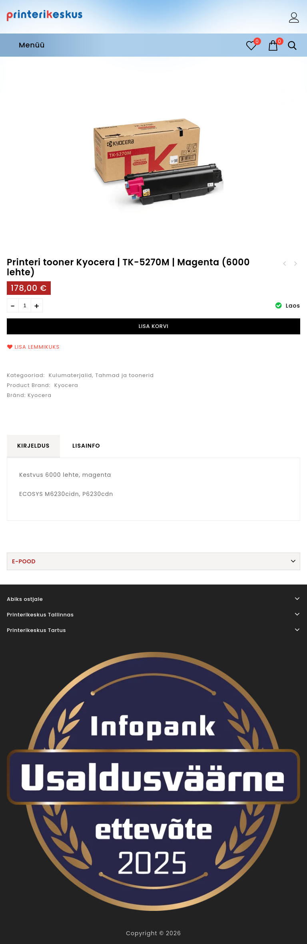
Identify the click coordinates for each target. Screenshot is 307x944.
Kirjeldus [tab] (33, 446)
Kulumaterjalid (70, 375)
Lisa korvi (154, 326)
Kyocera (66, 385)
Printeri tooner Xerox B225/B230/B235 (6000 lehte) (284, 263)
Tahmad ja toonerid (124, 375)
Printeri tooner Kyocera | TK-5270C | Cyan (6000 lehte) (295, 263)
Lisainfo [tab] (86, 446)
